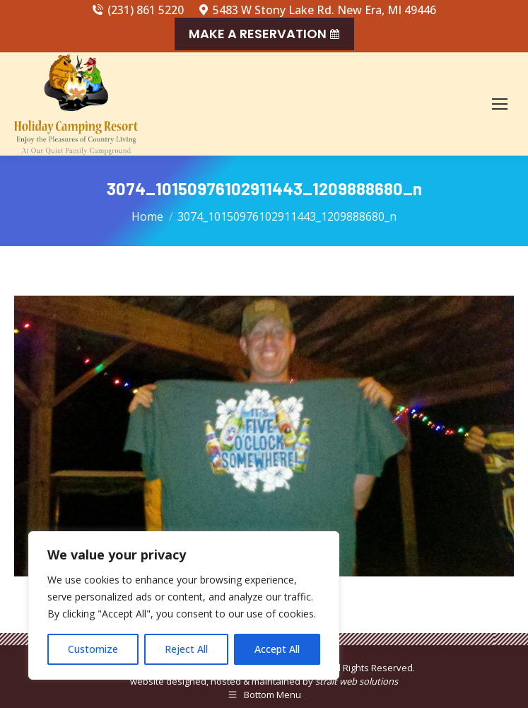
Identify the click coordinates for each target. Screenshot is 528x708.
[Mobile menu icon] (500, 104)
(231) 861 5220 (138, 10)
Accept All (277, 649)
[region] (183, 605)
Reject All (186, 649)
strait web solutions (356, 681)
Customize (93, 649)
